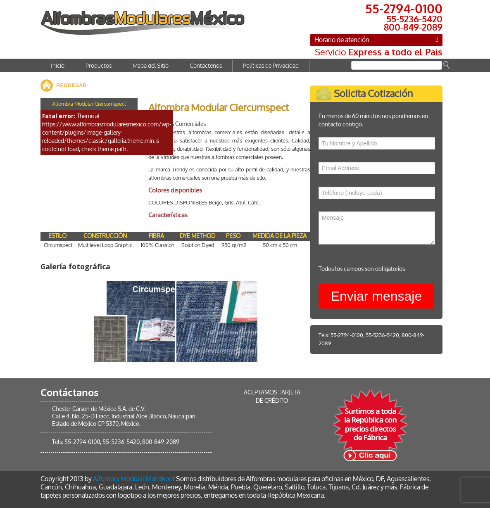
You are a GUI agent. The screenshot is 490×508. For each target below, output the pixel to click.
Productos (99, 66)
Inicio (57, 66)
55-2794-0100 (352, 335)
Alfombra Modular (119, 479)
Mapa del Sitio (151, 66)
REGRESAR (71, 85)
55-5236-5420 (388, 335)
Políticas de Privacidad (271, 66)
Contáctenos (206, 66)
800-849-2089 (160, 442)
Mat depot (160, 479)
